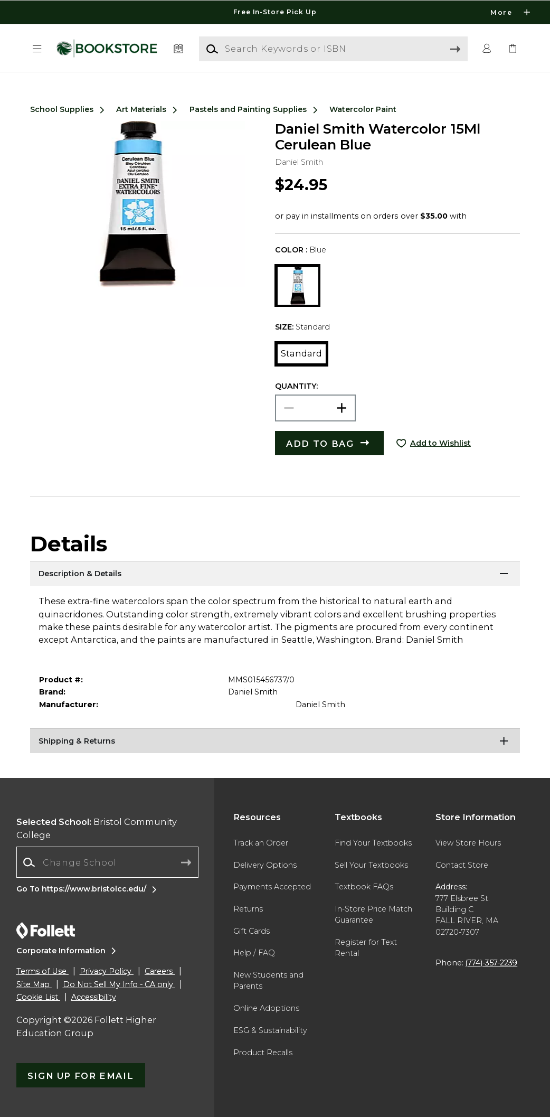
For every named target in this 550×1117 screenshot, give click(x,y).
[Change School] (107, 862)
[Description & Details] (275, 574)
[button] (37, 48)
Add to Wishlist (440, 443)
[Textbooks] (178, 48)
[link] (513, 48)
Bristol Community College (96, 828)
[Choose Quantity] (315, 408)
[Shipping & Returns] (275, 741)
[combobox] (107, 862)
